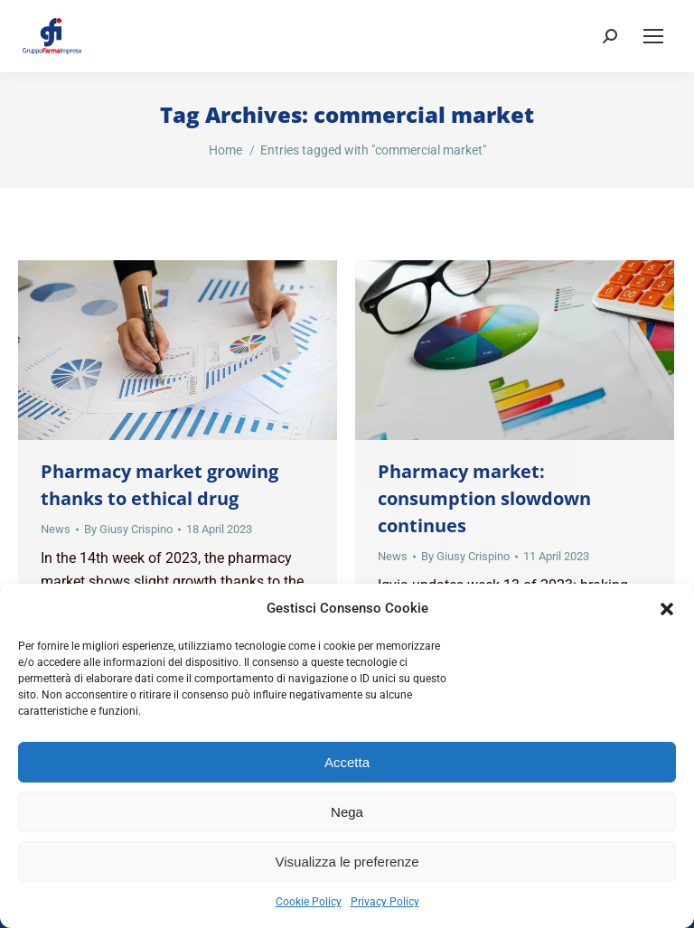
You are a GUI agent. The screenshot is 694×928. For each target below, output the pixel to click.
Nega (347, 812)
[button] (667, 609)
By (128, 529)
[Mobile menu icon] (653, 36)
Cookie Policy (309, 901)
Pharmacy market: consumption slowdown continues (484, 498)
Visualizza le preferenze (347, 861)
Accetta (347, 762)
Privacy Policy (385, 901)
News (55, 529)
